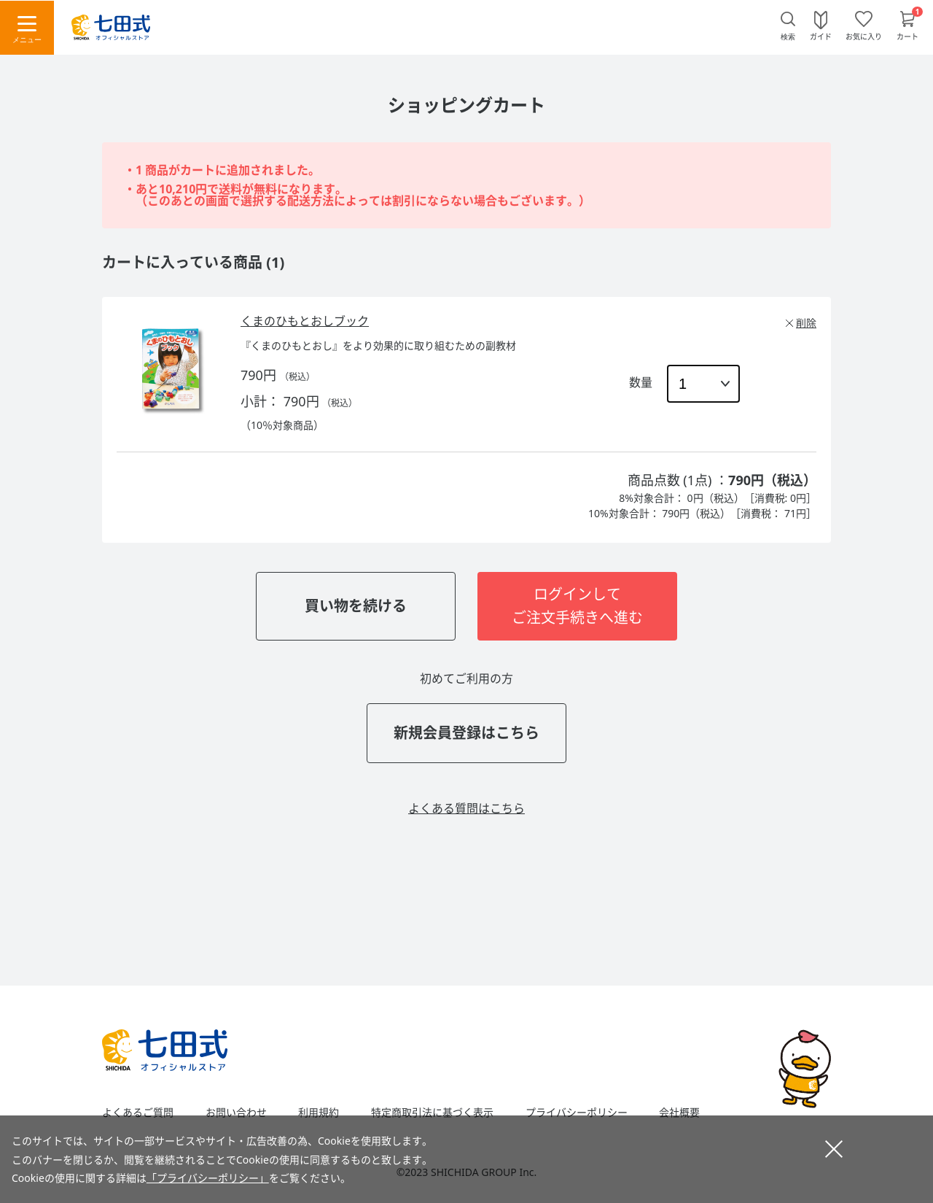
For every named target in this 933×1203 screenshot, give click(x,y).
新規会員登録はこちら (466, 733)
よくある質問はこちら (466, 808)
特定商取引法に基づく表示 (432, 1112)
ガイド (821, 35)
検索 (788, 37)
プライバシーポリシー (577, 1112)
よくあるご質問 (137, 1112)
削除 (806, 323)
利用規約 (318, 1112)
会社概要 (679, 1112)
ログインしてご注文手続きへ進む (577, 605)
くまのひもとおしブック (305, 321)
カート (907, 35)
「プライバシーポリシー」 (208, 1178)
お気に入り (864, 35)
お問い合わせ (236, 1112)
